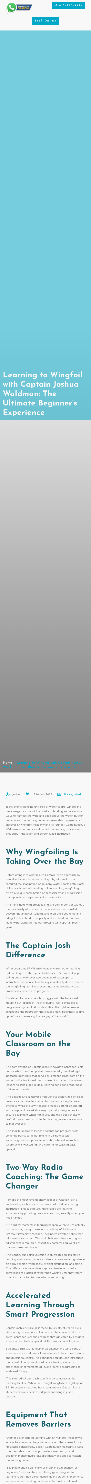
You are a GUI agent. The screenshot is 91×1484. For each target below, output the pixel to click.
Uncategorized (72, 794)
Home (7, 762)
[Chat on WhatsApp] (19, 13)
